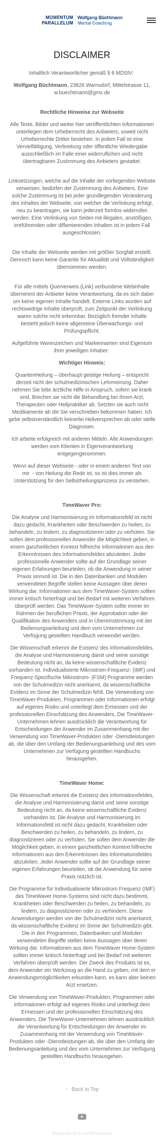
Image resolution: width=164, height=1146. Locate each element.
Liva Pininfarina (95, 1133)
